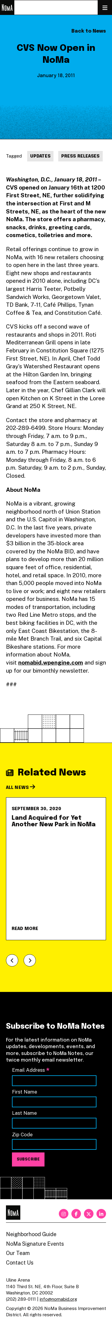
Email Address (31, 1070)
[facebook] (76, 1214)
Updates (40, 156)
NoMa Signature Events (35, 1244)
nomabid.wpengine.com (50, 662)
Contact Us (19, 1262)
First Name (24, 1092)
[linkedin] (101, 1214)
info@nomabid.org (58, 1299)
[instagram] (63, 1214)
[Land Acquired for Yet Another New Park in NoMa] (56, 868)
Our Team (18, 1253)
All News (20, 787)
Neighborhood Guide (31, 1234)
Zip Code (22, 1134)
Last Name (24, 1113)
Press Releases (80, 156)
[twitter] (88, 1214)
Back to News (88, 31)
